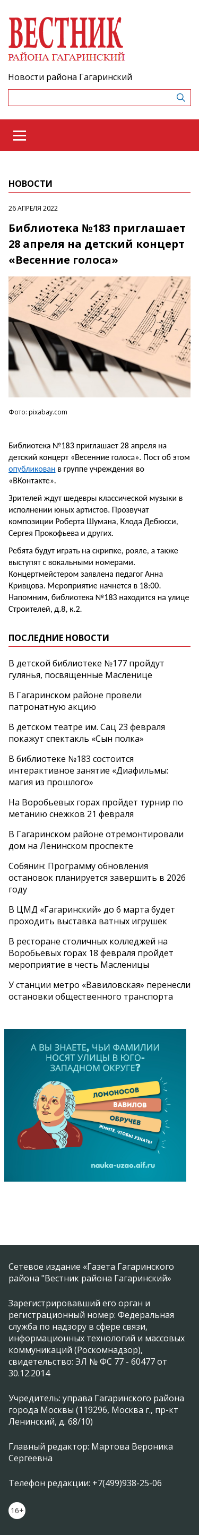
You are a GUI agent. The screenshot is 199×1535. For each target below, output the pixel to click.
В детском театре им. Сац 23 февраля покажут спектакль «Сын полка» (86, 732)
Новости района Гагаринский (70, 77)
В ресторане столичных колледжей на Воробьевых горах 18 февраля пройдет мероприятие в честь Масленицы (91, 952)
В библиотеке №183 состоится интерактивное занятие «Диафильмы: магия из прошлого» (88, 770)
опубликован (32, 469)
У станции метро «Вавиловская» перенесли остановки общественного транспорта (99, 990)
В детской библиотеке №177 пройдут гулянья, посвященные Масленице (86, 669)
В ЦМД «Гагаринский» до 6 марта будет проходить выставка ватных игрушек (91, 915)
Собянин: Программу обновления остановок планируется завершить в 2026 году (97, 877)
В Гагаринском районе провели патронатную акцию (75, 701)
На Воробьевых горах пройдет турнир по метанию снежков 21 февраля (95, 808)
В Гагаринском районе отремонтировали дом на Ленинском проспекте (96, 840)
